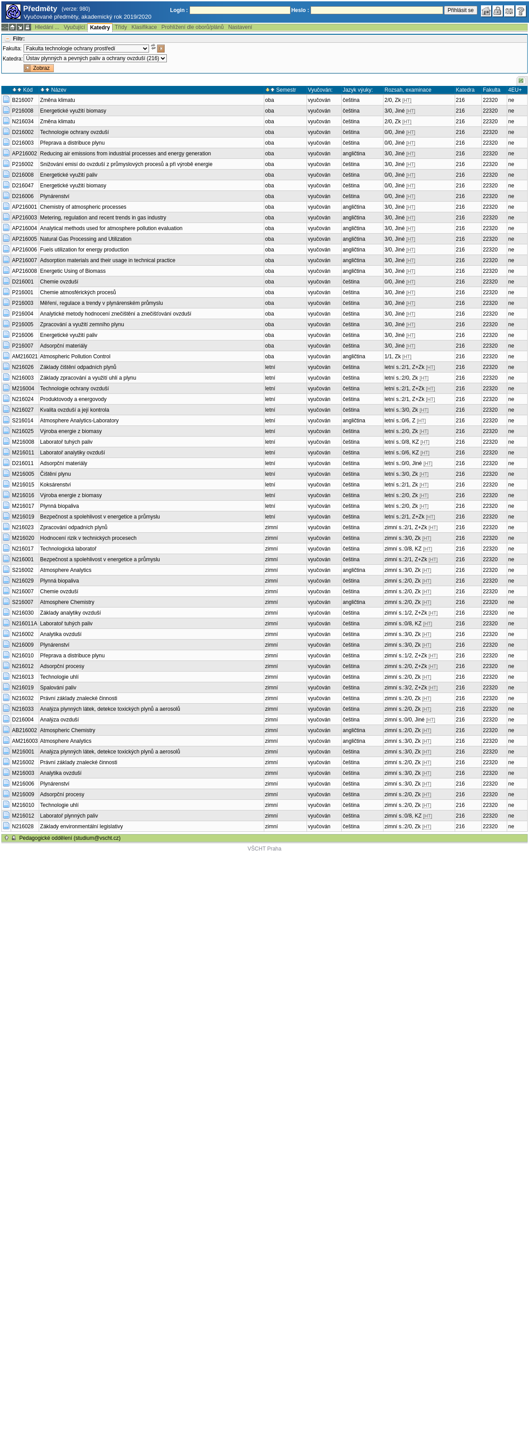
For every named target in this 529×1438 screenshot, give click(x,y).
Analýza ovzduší (59, 720)
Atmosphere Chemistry (67, 602)
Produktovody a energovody (73, 399)
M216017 (23, 506)
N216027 (23, 410)
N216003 (23, 378)
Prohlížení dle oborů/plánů (193, 27)
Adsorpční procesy (62, 666)
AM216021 (25, 356)
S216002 (22, 570)
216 (460, 100)
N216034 (23, 121)
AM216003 (25, 741)
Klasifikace (144, 27)
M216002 (23, 762)
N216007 (23, 591)
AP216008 (24, 271)
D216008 (23, 175)
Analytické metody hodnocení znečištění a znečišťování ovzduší (115, 314)
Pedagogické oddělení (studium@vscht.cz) (70, 838)
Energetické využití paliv (68, 175)
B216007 (22, 100)
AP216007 (24, 260)
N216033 (23, 709)
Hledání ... (47, 27)
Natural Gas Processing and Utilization (85, 239)
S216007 (22, 602)
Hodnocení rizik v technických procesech (88, 538)
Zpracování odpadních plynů (73, 527)
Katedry (100, 27)
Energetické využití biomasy (73, 111)
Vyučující (74, 27)
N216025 (23, 431)
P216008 (22, 111)
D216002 (23, 132)
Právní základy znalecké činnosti (78, 698)
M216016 (23, 495)
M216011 (23, 453)
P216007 (22, 346)
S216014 (22, 420)
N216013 (23, 677)
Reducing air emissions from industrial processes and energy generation (125, 153)
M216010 (23, 805)
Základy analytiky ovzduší (70, 613)
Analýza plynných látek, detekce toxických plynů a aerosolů (110, 709)
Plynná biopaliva (59, 506)
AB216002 (24, 730)
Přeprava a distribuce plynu (72, 143)
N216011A (24, 623)
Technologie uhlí (59, 677)
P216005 (22, 324)
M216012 (23, 816)
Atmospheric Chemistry (67, 730)
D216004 (23, 720)
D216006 (23, 196)
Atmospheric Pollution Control (75, 356)
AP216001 (24, 207)
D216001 (23, 282)
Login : (179, 10)
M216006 (23, 784)
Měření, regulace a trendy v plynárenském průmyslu (101, 303)
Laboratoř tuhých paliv (66, 442)
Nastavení (240, 27)
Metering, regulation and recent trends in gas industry (103, 218)
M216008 (23, 442)
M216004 (23, 388)
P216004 (22, 314)
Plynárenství (54, 196)
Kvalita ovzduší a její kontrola (74, 410)
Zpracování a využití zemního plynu (82, 324)
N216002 (23, 634)
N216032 (23, 698)
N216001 (23, 559)
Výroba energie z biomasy (71, 431)
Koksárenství (55, 485)
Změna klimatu (57, 100)
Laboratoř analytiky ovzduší (72, 453)
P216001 (22, 292)
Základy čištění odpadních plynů (78, 367)
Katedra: (13, 59)
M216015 (23, 485)
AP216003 (24, 218)
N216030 (23, 613)
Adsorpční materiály (63, 346)
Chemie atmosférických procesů (78, 292)
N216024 (23, 399)
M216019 (23, 517)
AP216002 (24, 153)
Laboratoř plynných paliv (69, 816)
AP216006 (24, 250)
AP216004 (24, 228)
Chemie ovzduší (59, 282)
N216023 (23, 527)
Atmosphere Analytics (65, 570)
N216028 (23, 826)
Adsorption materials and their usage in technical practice (107, 260)
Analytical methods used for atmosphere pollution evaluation (111, 228)
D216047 (23, 185)
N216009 (23, 645)
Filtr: (19, 39)
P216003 (22, 303)
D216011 (23, 463)
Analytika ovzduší (60, 634)
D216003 (23, 143)
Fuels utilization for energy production (84, 250)
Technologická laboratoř (68, 549)
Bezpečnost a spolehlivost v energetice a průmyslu (100, 517)
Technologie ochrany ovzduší (74, 132)
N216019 (23, 688)
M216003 (23, 773)
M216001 (23, 752)
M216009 (23, 794)
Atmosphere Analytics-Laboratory (79, 420)
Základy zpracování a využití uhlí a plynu (88, 378)
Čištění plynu (55, 474)
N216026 (23, 367)
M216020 (23, 538)
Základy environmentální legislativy (81, 826)
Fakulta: (12, 48)
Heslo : (300, 10)
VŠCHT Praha (265, 849)
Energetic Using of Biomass (72, 271)
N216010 (23, 655)
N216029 (23, 581)
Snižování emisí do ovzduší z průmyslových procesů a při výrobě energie (126, 164)
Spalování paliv (58, 688)
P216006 (22, 335)
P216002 (22, 164)
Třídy (121, 27)
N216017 (23, 549)
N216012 (23, 666)
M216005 (23, 474)
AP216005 (24, 239)
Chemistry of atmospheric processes (83, 207)
